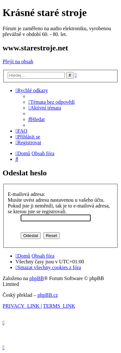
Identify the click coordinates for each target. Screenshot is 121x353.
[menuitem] (51, 102)
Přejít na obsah (18, 61)
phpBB (36, 278)
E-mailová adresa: (26, 194)
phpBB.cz (47, 295)
